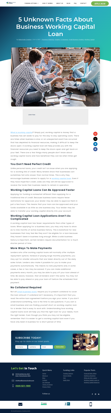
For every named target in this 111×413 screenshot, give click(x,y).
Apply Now (99, 3)
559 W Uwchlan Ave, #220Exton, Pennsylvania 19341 (23, 375)
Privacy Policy (46, 387)
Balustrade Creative (25, 39)
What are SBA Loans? (90, 378)
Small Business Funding (76, 39)
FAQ (75, 3)
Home (44, 373)
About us (45, 376)
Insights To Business (61, 39)
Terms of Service (47, 384)
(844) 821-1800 (23, 385)
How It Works (47, 3)
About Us (59, 3)
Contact (83, 3)
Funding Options (31, 3)
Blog (68, 3)
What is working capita (21, 132)
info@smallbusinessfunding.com (24, 380)
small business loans (27, 292)
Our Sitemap (46, 382)
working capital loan (61, 178)
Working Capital (89, 39)
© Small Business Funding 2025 (20, 411)
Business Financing (48, 39)
